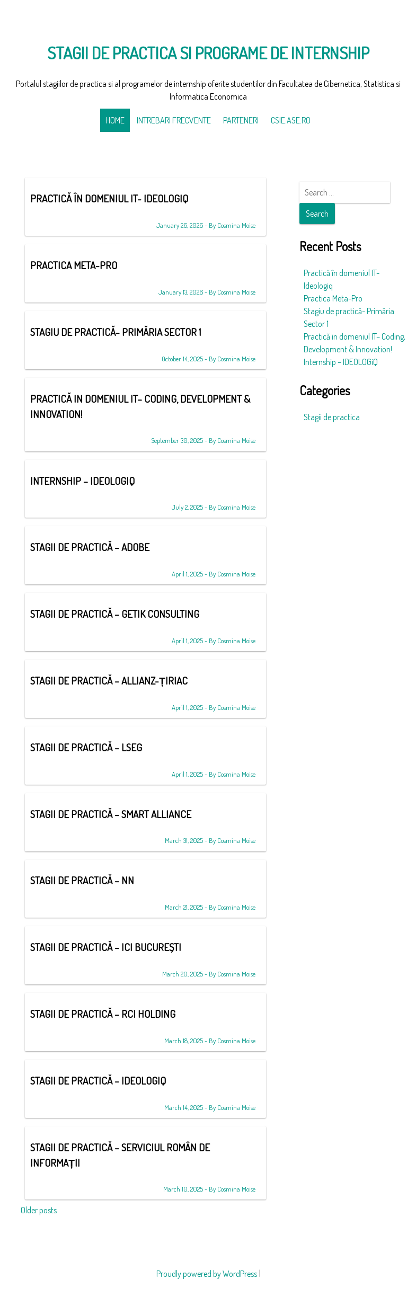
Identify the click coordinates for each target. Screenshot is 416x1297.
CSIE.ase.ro (291, 120)
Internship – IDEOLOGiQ (341, 362)
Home (115, 120)
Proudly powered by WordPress (206, 1273)
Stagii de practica (332, 417)
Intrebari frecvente (174, 120)
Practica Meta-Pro (333, 298)
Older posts (39, 1210)
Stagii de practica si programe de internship (208, 53)
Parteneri (241, 120)
